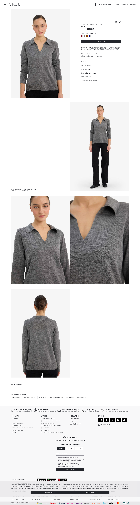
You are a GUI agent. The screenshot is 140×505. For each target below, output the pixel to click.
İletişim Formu (74, 421)
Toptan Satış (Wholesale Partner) (22, 428)
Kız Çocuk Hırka (74, 499)
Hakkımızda (15, 421)
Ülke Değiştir (105, 425)
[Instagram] (118, 420)
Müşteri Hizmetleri (75, 423)
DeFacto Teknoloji (17, 430)
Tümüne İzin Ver (90, 492)
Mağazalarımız (74, 418)
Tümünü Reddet (50, 492)
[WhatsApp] (100, 420)
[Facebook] (106, 420)
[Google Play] (51, 480)
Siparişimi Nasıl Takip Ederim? (50, 421)
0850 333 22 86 (74, 425)
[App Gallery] (62, 480)
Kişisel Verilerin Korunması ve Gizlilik (52, 432)
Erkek (70, 448)
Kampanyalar (45, 430)
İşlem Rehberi (45, 428)
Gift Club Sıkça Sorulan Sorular (51, 425)
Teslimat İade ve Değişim (89, 80)
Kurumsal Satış (17, 425)
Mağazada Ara (86, 65)
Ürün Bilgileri (85, 69)
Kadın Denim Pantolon (56, 397)
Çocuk (79, 448)
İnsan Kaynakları (17, 423)
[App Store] (41, 480)
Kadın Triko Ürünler (29, 397)
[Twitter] (112, 420)
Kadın (60, 448)
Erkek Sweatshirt (94, 499)
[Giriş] (117, 4)
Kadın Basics (70, 397)
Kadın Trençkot (15, 397)
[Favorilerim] (124, 4)
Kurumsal (15, 418)
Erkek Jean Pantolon (18, 499)
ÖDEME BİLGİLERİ (86, 76)
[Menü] (5, 4)
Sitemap (14, 432)
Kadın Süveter (81, 397)
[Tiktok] (124, 420)
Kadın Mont (42, 397)
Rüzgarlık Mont (36, 499)
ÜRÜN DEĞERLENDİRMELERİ (89, 73)
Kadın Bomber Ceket (114, 499)
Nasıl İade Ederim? (47, 423)
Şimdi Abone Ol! (70, 469)
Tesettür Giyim (55, 499)
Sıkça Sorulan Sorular (48, 418)
